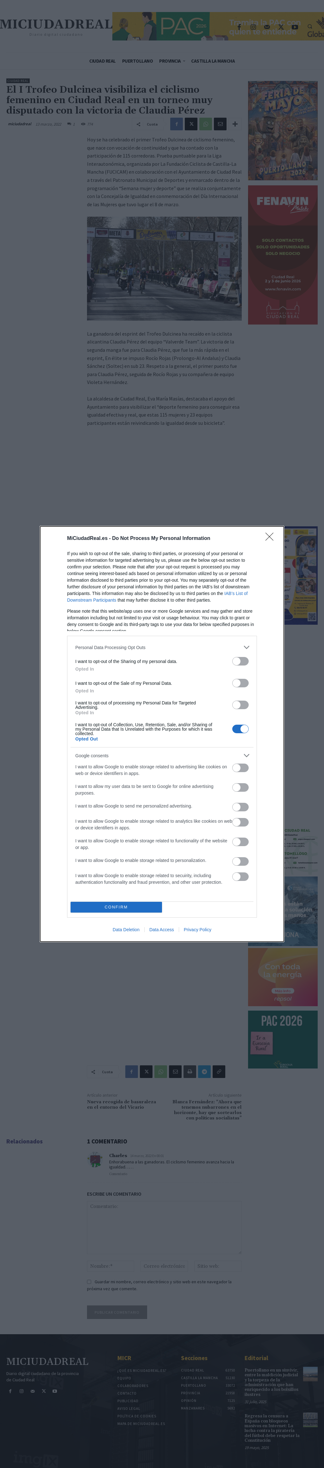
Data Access (161, 929)
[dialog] (162, 734)
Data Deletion (126, 929)
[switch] (240, 661)
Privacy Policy (197, 929)
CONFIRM (116, 907)
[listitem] (162, 647)
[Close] (271, 539)
